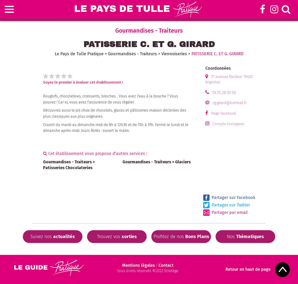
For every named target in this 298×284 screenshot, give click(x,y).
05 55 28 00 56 (224, 92)
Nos (245, 236)
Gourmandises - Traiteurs (132, 53)
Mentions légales (138, 265)
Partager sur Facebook (229, 198)
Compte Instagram (228, 124)
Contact (166, 265)
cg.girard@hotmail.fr (230, 103)
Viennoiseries (174, 53)
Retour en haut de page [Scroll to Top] (248, 269)
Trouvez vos (117, 236)
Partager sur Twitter (226, 205)
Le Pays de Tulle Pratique (79, 53)
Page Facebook (223, 113)
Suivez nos (52, 236)
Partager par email (225, 212)
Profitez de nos (181, 236)
